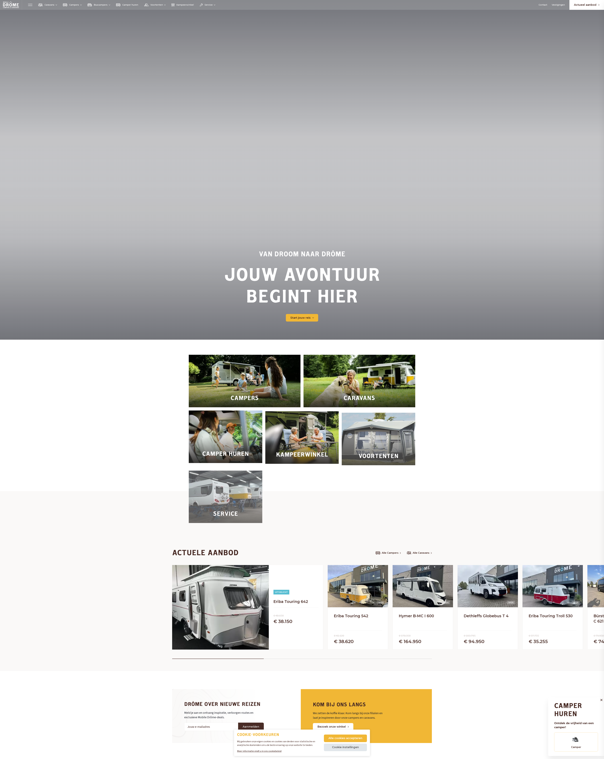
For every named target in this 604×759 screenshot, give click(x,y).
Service (207, 4)
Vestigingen (558, 4)
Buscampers (98, 4)
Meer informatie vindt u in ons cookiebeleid (259, 751)
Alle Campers (388, 552)
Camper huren (127, 4)
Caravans (47, 4)
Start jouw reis (302, 317)
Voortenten (154, 4)
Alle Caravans (419, 552)
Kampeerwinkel (182, 4)
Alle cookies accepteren (345, 738)
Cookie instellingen (345, 747)
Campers (72, 4)
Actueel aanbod (586, 4)
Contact (543, 4)
